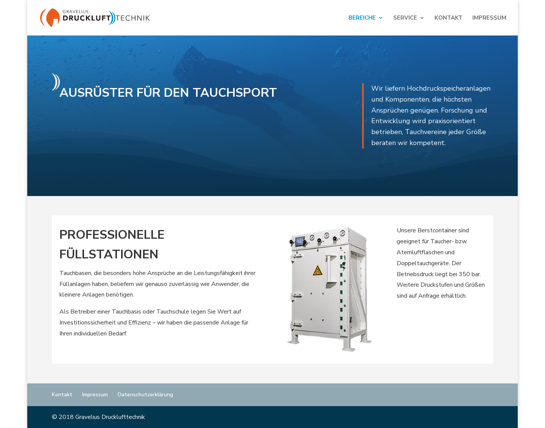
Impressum (489, 18)
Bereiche (362, 18)
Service (405, 18)
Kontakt (448, 18)
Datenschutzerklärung (145, 394)
